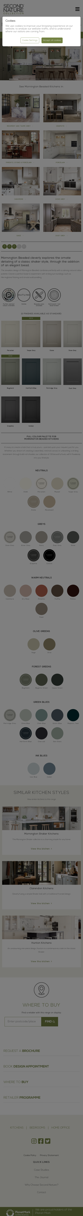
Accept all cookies (52, 40)
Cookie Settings (30, 40)
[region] (41, 608)
